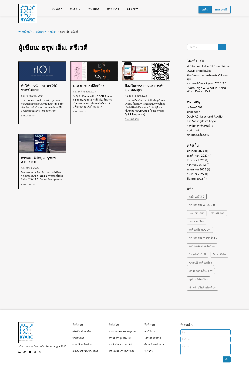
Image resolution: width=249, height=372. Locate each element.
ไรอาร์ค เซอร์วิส (152, 338)
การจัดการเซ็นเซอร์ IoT (201, 126)
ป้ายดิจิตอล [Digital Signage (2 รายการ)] (217, 213)
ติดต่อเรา (132, 9)
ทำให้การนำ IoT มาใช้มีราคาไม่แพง (208, 66)
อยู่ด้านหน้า (194, 130)
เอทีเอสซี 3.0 (194, 107)
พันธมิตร (93, 9)
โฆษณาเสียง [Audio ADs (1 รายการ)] (196, 213)
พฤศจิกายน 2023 (197, 156)
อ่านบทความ (28, 115)
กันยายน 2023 (196, 160)
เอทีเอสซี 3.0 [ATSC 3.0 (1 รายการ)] (196, 197)
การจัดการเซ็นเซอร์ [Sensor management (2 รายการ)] (200, 271)
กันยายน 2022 (195, 174)
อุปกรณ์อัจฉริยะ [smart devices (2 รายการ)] (198, 279)
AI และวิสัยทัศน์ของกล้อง (85, 351)
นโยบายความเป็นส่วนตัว (31, 346)
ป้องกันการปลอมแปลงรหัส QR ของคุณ (207, 77)
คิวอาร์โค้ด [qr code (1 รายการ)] (219, 254)
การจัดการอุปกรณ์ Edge (201, 121)
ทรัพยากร (113, 9)
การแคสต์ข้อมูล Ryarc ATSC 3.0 (206, 83)
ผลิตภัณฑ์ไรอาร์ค (81, 331)
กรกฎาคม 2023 (196, 165)
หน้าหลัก (56, 9)
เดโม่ (205, 9)
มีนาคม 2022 (195, 179)
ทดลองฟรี (221, 9)
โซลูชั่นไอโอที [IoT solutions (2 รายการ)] (197, 254)
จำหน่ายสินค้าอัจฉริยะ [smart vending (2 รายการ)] (202, 287)
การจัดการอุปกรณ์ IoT (119, 338)
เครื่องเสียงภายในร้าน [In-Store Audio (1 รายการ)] (202, 246)
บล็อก (53, 31)
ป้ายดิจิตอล (193, 112)
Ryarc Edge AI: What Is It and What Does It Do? (206, 89)
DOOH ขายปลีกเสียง (199, 71)
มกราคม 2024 (195, 151)
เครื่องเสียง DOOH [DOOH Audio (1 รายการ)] (199, 230)
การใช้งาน (149, 331)
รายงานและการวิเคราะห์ (121, 351)
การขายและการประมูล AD (122, 331)
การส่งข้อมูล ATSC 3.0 (120, 344)
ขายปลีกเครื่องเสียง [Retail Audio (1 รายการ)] (200, 263)
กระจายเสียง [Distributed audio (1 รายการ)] (196, 221)
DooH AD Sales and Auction (205, 116)
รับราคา (148, 351)
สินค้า (75, 9)
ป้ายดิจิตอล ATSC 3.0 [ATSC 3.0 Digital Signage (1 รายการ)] (202, 205)
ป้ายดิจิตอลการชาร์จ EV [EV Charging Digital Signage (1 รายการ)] (203, 238)
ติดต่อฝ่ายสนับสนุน (154, 344)
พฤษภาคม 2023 (196, 169)
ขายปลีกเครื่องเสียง (198, 135)
